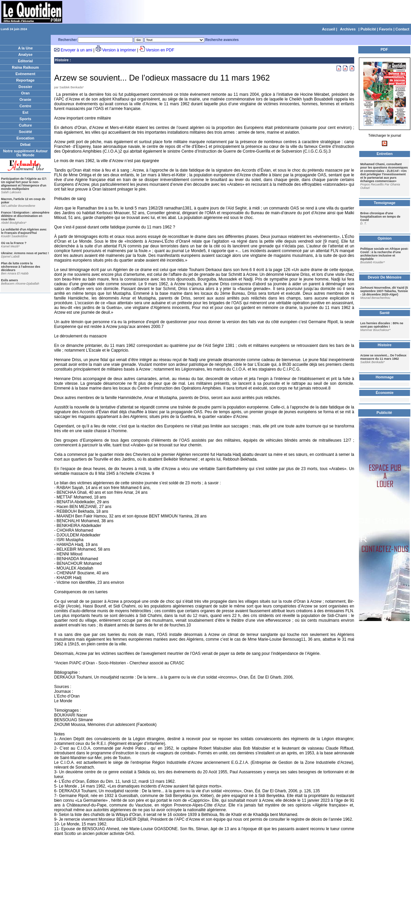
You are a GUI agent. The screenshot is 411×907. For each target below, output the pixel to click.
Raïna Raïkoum (25, 67)
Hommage (384, 377)
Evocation (26, 138)
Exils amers (9, 280)
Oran (25, 93)
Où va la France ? (13, 243)
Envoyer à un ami (76, 50)
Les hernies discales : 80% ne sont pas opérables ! (381, 325)
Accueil (328, 29)
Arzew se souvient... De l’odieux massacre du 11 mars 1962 (383, 357)
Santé (385, 313)
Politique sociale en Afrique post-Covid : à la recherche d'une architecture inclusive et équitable (384, 254)
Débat (25, 144)
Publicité (368, 29)
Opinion (385, 238)
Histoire (62, 60)
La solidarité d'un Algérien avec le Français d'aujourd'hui (24, 231)
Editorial (25, 61)
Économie (385, 393)
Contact (402, 29)
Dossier (25, 87)
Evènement (26, 74)
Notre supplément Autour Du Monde (25, 153)
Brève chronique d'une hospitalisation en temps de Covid (380, 217)
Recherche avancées (222, 40)
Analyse (25, 54)
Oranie (25, 99)
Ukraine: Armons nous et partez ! (25, 253)
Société (25, 132)
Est (25, 112)
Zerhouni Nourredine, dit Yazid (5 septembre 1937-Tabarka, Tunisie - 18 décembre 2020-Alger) (384, 291)
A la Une (25, 48)
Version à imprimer (119, 50)
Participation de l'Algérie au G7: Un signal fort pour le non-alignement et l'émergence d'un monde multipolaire (24, 184)
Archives (348, 29)
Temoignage (384, 203)
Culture (25, 125)
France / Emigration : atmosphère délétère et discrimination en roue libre (25, 216)
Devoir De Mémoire (385, 277)
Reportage (25, 80)
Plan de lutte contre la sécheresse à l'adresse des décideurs (20, 267)
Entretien (384, 154)
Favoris (385, 29)
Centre (25, 106)
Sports (25, 119)
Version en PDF (160, 50)
